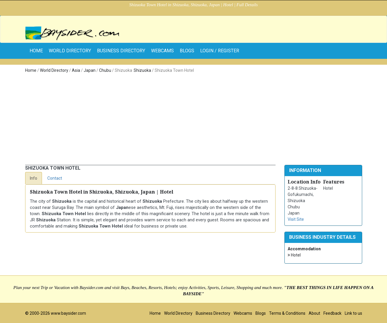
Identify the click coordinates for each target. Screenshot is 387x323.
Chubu (105, 70)
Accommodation (304, 248)
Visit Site (296, 219)
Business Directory (121, 50)
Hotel (294, 255)
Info (33, 178)
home (36, 50)
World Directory (70, 50)
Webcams (162, 50)
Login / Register (219, 50)
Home (30, 70)
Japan (89, 70)
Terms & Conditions (287, 313)
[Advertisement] (193, 118)
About (314, 313)
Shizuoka (142, 70)
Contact (54, 178)
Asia (76, 70)
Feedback (332, 313)
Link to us (353, 313)
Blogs (187, 50)
